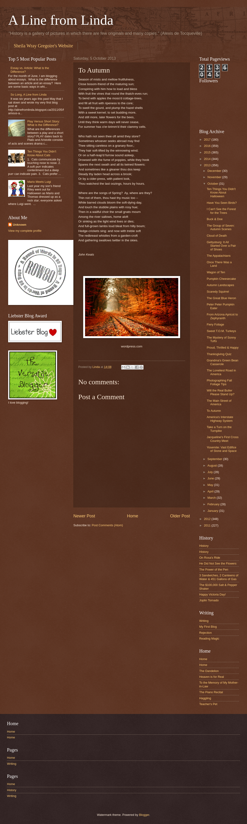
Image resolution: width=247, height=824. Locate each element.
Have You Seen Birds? (222, 202)
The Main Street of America (219, 402)
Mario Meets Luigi (39, 181)
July (210, 472)
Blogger (144, 815)
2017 (207, 139)
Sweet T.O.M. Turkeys (221, 331)
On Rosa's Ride (209, 557)
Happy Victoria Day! (212, 594)
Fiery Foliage (215, 324)
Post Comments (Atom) (107, 525)
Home (132, 516)
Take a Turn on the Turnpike (219, 428)
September (215, 459)
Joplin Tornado (209, 600)
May (210, 485)
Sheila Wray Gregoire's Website (43, 45)
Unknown (19, 224)
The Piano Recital (211, 692)
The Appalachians (218, 255)
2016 (207, 146)
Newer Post (84, 516)
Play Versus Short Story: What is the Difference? (43, 123)
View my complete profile (24, 230)
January (213, 510)
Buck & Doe (215, 219)
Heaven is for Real (211, 677)
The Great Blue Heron (221, 298)
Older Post (180, 516)
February (213, 504)
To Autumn (214, 410)
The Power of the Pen (213, 569)
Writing (204, 621)
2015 (207, 152)
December (214, 171)
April (210, 491)
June (211, 478)
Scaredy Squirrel (218, 291)
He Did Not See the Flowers (218, 563)
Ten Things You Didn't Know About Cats (41, 153)
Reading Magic (209, 638)
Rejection (205, 632)
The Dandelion (209, 671)
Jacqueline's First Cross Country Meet (222, 438)
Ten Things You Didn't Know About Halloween (221, 192)
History (204, 545)
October (213, 183)
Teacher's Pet (208, 704)
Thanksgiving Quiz (219, 354)
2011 (207, 525)
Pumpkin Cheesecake (221, 278)
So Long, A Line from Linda (28, 94)
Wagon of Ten (216, 272)
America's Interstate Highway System (220, 418)
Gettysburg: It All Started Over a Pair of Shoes (221, 245)
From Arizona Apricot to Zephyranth (222, 316)
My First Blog (208, 626)
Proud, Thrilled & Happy (222, 347)
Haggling (205, 698)
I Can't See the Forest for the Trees (221, 210)
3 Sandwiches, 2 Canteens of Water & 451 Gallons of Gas (218, 577)
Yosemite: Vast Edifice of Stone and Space (222, 449)
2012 (207, 519)
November (214, 177)
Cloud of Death (217, 235)
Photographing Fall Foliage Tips (219, 382)
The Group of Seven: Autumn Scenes (221, 227)
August (212, 465)
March (211, 497)
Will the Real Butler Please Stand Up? (220, 392)
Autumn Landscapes (220, 285)
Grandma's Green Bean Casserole (222, 362)
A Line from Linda (60, 20)
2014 (207, 159)
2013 (207, 165)
